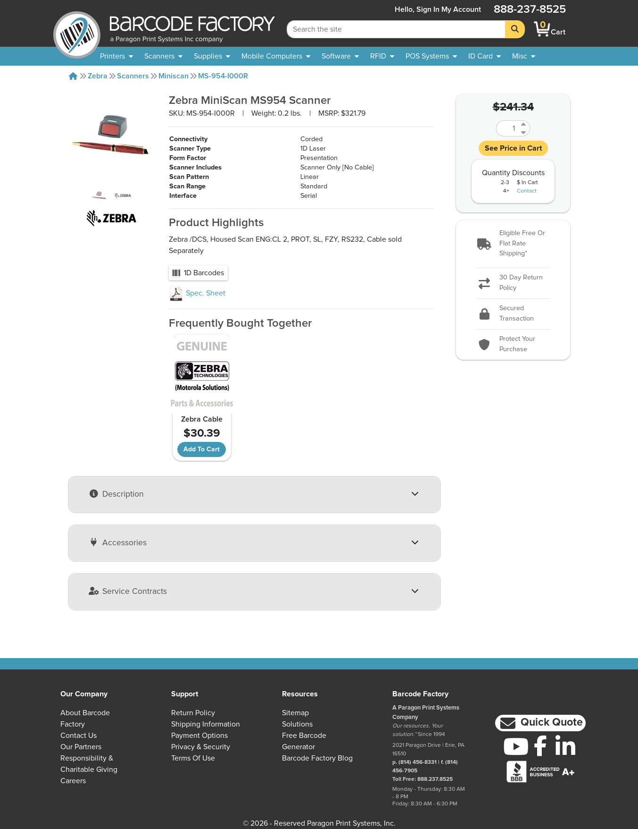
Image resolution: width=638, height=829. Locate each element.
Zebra (98, 76)
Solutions (297, 724)
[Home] (73, 76)
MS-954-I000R (223, 76)
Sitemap (295, 713)
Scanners (133, 76)
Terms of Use (193, 758)
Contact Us (78, 735)
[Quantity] (507, 128)
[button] (513, 244)
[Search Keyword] (396, 29)
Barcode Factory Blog (317, 758)
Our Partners (80, 747)
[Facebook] (541, 745)
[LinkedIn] (566, 746)
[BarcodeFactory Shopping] (542, 29)
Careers (73, 781)
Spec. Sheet (197, 293)
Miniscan (173, 76)
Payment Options (199, 735)
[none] (523, 56)
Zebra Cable (202, 419)
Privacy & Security (200, 747)
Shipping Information (205, 724)
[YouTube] (516, 746)
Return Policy (193, 713)
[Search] (515, 29)
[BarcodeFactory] (76, 29)
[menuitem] (116, 56)
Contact (527, 191)
